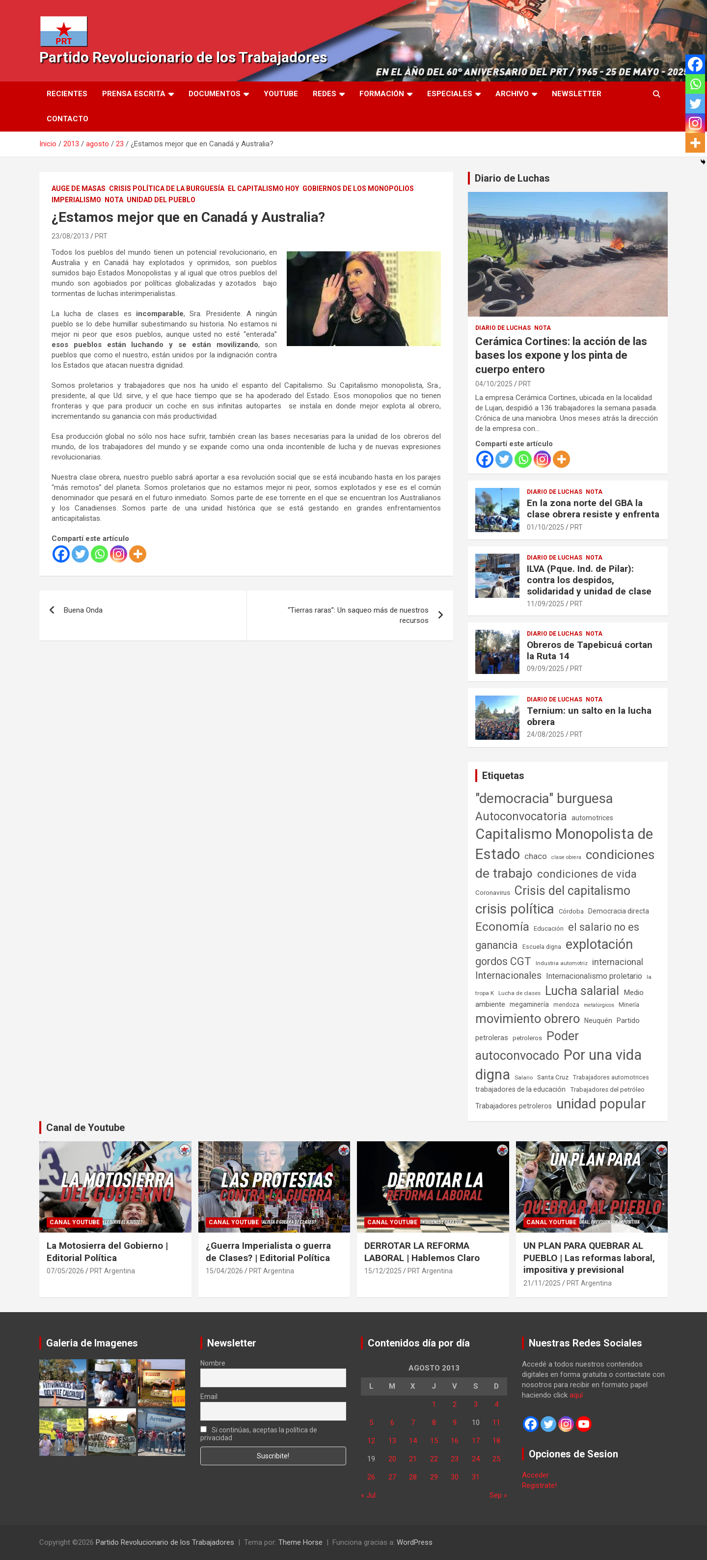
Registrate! (539, 1485)
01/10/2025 (545, 527)
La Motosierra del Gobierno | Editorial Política (107, 1252)
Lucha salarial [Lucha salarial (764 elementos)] (582, 991)
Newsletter (576, 93)
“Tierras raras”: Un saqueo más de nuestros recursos (358, 615)
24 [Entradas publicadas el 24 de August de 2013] (476, 1458)
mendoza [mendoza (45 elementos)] (566, 1004)
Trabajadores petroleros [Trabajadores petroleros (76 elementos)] (513, 1106)
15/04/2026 (224, 1271)
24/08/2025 (545, 734)
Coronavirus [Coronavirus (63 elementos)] (492, 892)
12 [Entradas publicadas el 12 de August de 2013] (371, 1440)
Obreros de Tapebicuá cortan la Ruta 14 (590, 650)
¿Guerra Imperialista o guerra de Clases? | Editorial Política (268, 1252)
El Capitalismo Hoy (263, 188)
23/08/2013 (70, 236)
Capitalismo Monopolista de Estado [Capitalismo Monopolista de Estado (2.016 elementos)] (564, 844)
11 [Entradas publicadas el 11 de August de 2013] (496, 1422)
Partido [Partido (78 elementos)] (628, 1021)
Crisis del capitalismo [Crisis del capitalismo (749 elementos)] (572, 891)
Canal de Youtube (85, 1127)
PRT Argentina (112, 1271)
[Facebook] (61, 554)
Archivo (512, 93)
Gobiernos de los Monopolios (358, 188)
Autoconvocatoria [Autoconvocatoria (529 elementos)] (521, 816)
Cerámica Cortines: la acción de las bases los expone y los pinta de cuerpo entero (561, 355)
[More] (137, 554)
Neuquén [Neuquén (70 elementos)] (598, 1020)
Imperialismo (76, 200)
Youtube (281, 93)
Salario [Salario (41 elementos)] (524, 1077)
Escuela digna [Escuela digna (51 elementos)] (541, 946)
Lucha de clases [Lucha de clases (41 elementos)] (519, 993)
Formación (381, 93)
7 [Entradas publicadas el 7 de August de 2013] (413, 1422)
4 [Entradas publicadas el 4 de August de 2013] (496, 1404)
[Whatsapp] (99, 554)
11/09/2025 (545, 604)
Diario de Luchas (512, 178)
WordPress (415, 1542)
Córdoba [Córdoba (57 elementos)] (571, 911)
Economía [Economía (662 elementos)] (502, 927)
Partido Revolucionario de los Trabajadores (183, 57)
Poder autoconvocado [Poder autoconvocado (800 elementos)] (527, 1045)
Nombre (212, 1363)
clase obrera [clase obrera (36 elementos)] (566, 857)
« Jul (368, 1495)
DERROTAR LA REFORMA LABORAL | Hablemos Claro (422, 1252)
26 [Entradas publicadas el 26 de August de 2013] (371, 1477)
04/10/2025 (494, 384)
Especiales (449, 93)
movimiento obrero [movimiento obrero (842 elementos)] (527, 1018)
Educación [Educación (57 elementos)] (549, 928)
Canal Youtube (75, 1222)
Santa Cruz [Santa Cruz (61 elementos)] (553, 1077)
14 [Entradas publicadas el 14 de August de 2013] (413, 1440)
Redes (324, 93)
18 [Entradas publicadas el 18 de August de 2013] (496, 1440)
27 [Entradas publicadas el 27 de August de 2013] (392, 1477)
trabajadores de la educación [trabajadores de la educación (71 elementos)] (520, 1089)
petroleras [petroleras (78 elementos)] (491, 1038)
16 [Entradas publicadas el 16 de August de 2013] (455, 1440)
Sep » (498, 1495)
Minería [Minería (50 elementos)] (629, 1004)
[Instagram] (118, 554)
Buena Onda (83, 610)
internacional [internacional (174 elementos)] (617, 962)
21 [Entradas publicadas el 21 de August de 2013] (413, 1458)
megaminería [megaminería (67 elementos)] (529, 1004)
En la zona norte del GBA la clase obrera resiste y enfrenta (593, 508)
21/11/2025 (542, 1283)
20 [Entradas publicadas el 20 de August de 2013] (392, 1458)
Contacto (67, 118)
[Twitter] (80, 554)
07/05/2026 (65, 1271)
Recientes (67, 93)
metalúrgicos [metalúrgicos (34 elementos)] (599, 1005)
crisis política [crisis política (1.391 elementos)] (514, 909)
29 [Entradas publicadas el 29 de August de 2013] (434, 1477)
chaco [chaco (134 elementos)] (535, 856)
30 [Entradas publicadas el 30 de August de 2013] (455, 1477)
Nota (114, 200)
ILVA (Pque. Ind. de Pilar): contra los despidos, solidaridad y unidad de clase (589, 580)
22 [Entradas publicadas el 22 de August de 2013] (434, 1458)
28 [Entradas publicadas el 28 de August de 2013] (413, 1477)
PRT (101, 236)
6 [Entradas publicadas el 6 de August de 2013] (392, 1422)
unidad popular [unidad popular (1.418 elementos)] (601, 1104)
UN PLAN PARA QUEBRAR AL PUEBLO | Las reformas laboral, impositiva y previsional (589, 1257)
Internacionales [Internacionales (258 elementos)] (508, 975)
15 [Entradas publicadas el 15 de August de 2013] (434, 1440)
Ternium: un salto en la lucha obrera (589, 716)
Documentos (215, 93)
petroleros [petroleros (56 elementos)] (527, 1038)
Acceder (535, 1475)
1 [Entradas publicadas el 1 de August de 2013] (434, 1404)
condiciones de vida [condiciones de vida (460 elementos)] (587, 874)
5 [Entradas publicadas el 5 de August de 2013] (371, 1422)
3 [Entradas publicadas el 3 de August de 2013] (476, 1404)
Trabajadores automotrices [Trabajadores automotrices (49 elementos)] (611, 1077)
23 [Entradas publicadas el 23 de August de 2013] (455, 1458)
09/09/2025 (545, 668)
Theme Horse (300, 1542)
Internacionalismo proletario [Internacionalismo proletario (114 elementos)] (594, 976)
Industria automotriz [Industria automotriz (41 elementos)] (562, 963)
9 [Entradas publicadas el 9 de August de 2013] (455, 1422)
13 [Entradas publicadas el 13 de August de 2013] (392, 1440)
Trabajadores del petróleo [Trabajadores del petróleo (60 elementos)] (607, 1089)
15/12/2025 (383, 1271)
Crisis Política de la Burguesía (166, 188)
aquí (576, 1395)
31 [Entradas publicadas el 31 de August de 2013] (476, 1477)
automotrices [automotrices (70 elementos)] (592, 818)
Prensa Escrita (133, 93)
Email (209, 1396)
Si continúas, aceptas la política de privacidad (259, 1434)
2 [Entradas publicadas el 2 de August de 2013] (455, 1404)
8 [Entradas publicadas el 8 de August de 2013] (434, 1422)
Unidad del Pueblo (161, 200)
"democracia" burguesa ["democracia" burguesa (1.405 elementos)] (544, 798)
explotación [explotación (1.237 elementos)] (599, 944)
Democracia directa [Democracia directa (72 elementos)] (618, 911)
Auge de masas (79, 188)
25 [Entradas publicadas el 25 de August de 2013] (496, 1458)
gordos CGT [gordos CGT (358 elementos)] (503, 961)
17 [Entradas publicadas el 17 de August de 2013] (476, 1440)
